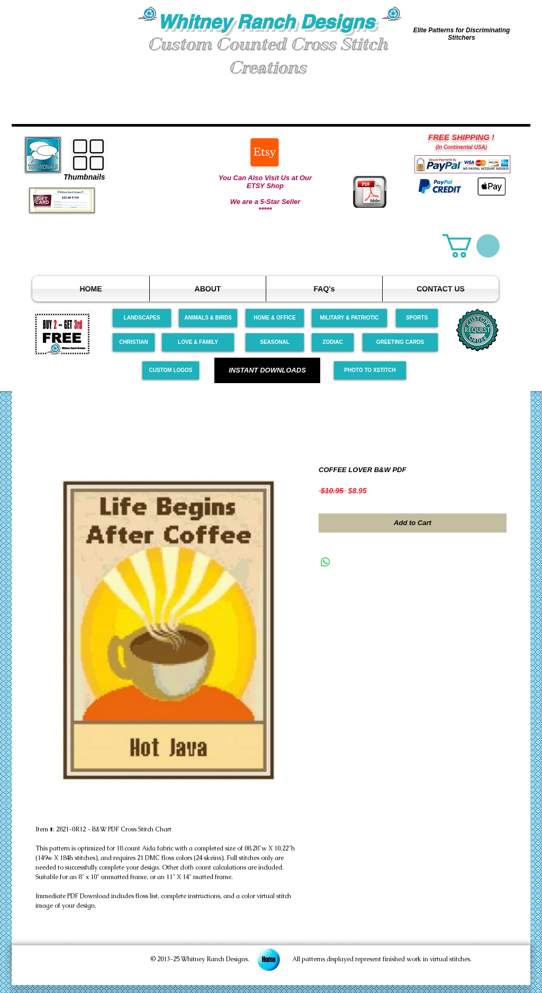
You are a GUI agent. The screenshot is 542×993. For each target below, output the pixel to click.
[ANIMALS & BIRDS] (208, 318)
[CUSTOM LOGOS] (170, 370)
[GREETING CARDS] (400, 342)
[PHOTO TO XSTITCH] (370, 370)
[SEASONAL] (275, 342)
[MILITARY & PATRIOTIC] (349, 318)
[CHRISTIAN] (134, 342)
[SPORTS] (417, 318)
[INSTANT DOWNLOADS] (267, 370)
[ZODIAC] (333, 342)
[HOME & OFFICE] (275, 318)
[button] (75, 47)
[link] (471, 246)
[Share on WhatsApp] (325, 562)
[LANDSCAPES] (142, 318)
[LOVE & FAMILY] (198, 342)
